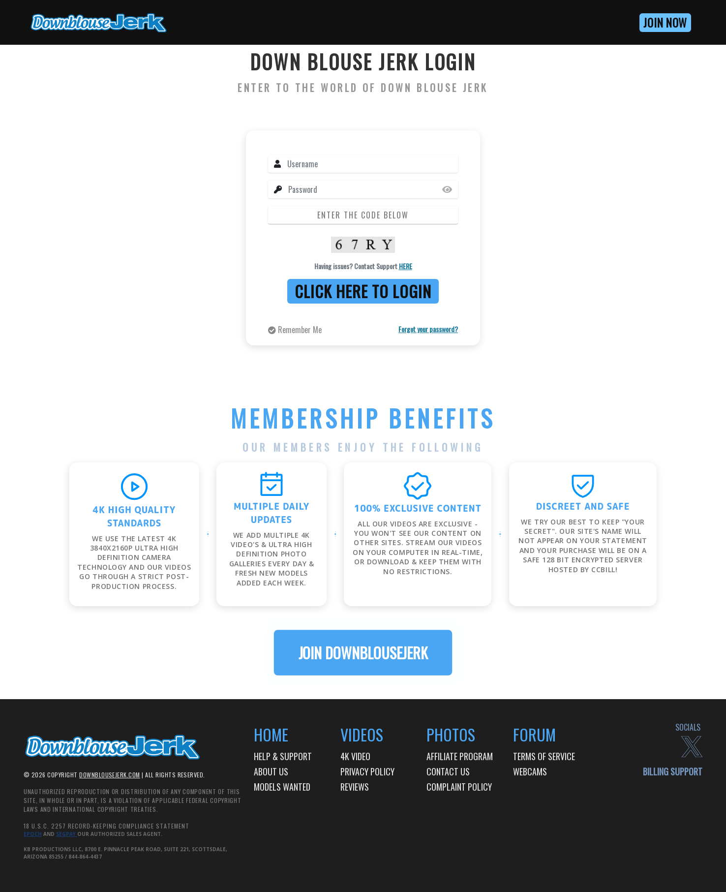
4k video (355, 756)
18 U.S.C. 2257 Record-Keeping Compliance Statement (106, 826)
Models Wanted (282, 786)
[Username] (372, 164)
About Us (271, 771)
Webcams (530, 771)
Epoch (33, 833)
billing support (672, 771)
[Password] (373, 189)
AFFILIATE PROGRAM (459, 756)
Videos (361, 734)
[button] (630, 22)
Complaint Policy (459, 786)
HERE (405, 266)
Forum (534, 734)
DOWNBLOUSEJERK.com (109, 774)
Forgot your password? (428, 329)
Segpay (66, 833)
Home (271, 734)
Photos (450, 734)
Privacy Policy (367, 771)
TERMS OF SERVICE (544, 756)
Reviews (354, 786)
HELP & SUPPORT (283, 756)
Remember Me (295, 330)
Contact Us (448, 771)
